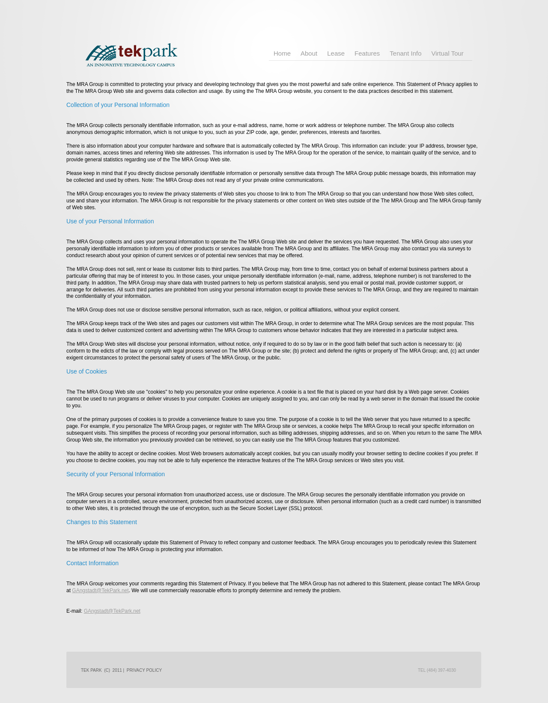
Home (282, 53)
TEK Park (147, 51)
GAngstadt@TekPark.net (100, 590)
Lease (336, 53)
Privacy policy (144, 670)
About (309, 53)
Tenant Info (405, 53)
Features (367, 53)
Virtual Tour (448, 53)
